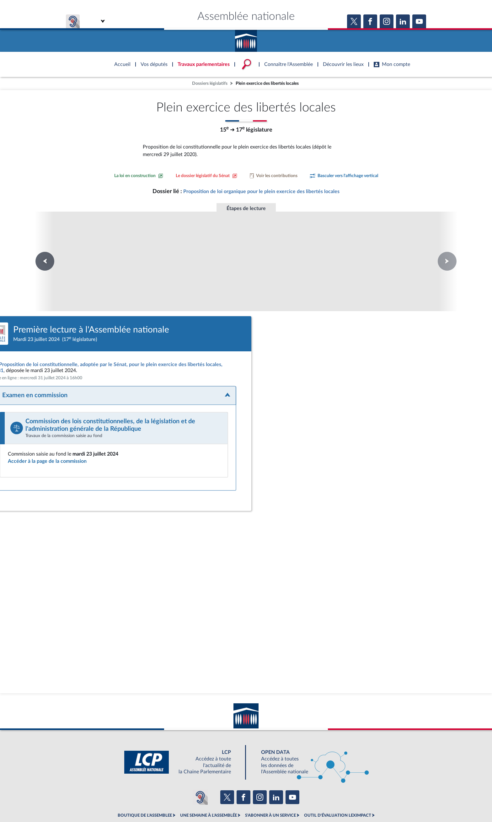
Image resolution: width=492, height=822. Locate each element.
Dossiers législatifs (209, 83)
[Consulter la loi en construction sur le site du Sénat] (138, 176)
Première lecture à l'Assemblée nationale (75, 249)
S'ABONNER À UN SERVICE (270, 787)
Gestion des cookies (329, 801)
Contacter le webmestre (270, 801)
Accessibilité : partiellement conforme (212, 801)
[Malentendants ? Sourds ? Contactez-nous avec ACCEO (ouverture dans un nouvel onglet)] (200, 769)
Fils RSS (302, 801)
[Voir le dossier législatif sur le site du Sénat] (206, 176)
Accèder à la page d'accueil (246, 38)
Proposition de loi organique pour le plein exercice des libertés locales (261, 191)
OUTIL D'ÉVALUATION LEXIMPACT (337, 787)
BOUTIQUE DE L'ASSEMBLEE (145, 787)
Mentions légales (160, 801)
